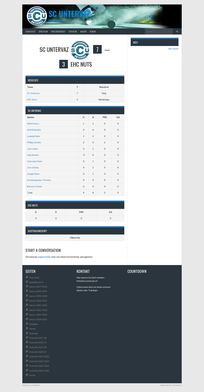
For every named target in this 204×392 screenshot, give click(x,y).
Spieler (30, 117)
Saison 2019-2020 (38, 296)
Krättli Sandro (34, 129)
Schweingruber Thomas (39, 180)
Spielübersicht (58, 31)
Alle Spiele (173, 48)
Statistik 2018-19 (38, 342)
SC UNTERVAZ (69, 13)
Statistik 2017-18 (38, 337)
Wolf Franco (33, 123)
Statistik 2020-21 (38, 351)
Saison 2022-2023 (38, 310)
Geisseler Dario (34, 161)
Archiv (83, 31)
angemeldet (44, 256)
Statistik (73, 31)
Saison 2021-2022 (38, 305)
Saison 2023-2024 (38, 314)
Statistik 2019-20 (38, 347)
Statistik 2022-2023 (39, 361)
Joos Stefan (33, 167)
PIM (105, 117)
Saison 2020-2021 (38, 300)
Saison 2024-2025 (38, 319)
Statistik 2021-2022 (39, 356)
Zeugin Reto (33, 173)
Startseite (31, 31)
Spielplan (43, 31)
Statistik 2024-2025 (39, 370)
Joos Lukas (32, 148)
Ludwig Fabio (33, 136)
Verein (92, 31)
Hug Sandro (33, 155)
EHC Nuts (32, 99)
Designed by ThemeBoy (171, 385)
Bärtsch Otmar (34, 186)
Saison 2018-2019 (38, 291)
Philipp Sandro (34, 142)
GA (118, 117)
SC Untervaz (33, 93)
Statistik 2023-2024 (39, 365)
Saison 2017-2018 (38, 286)
